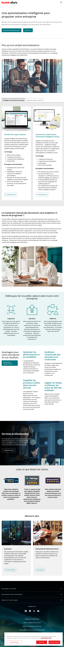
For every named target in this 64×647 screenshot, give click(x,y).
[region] (33, 639)
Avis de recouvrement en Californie (32, 626)
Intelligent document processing (13, 100)
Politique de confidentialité (32, 619)
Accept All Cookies (54, 642)
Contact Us (28, 30)
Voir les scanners (10, 570)
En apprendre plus (10, 194)
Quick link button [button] (32, 646)
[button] (32, 589)
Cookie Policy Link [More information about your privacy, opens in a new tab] (46, 638)
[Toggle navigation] (61, 2)
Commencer (40, 570)
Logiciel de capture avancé (34, 100)
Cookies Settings (14, 642)
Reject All (41, 642)
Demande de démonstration (11, 30)
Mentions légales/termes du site (32, 622)
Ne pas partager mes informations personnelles (32, 630)
